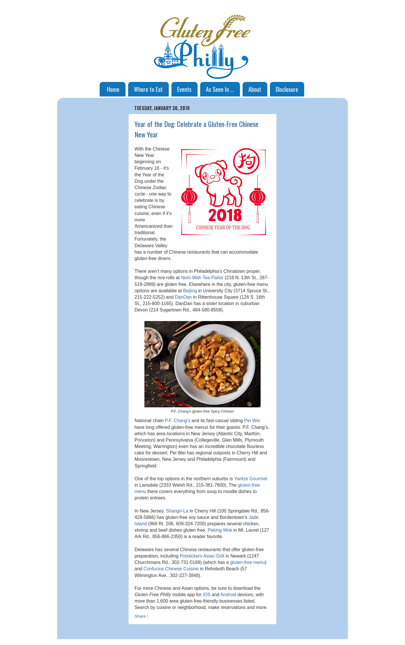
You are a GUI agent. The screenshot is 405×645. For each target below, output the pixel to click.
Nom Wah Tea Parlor (202, 277)
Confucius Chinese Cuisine (171, 568)
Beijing (190, 290)
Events (184, 89)
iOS (206, 594)
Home (113, 89)
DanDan (183, 297)
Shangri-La (177, 510)
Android (228, 594)
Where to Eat (148, 89)
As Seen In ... (220, 89)
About (254, 89)
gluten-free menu (247, 562)
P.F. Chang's (177, 420)
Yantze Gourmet (250, 478)
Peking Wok (220, 530)
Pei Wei (252, 420)
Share (140, 616)
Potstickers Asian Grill (202, 555)
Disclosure (287, 89)
